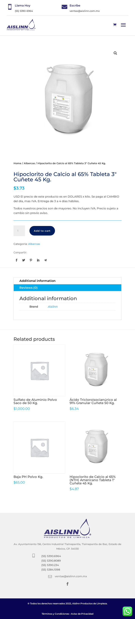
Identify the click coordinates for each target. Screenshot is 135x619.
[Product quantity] (19, 230)
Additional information (37, 281)
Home (17, 163)
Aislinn (53, 306)
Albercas (29, 163)
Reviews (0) (28, 287)
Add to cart (42, 230)
